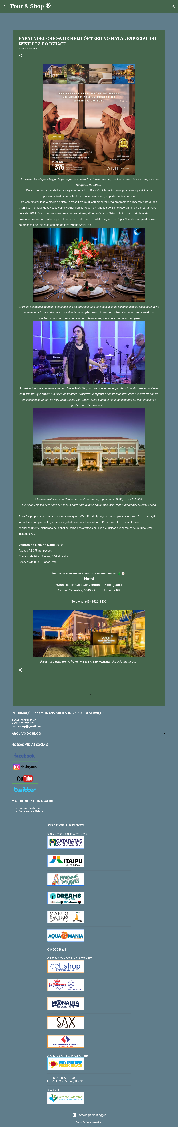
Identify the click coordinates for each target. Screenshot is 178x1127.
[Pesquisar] (56, 6)
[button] (21, 55)
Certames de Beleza (31, 811)
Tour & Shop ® (30, 6)
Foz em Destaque (29, 808)
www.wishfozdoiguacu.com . (118, 661)
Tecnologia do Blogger (89, 1115)
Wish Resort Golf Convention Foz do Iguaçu (89, 585)
